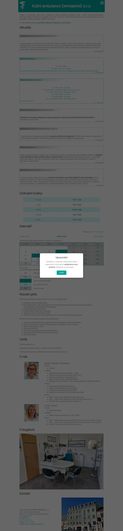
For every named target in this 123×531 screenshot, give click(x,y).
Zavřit (61, 273)
